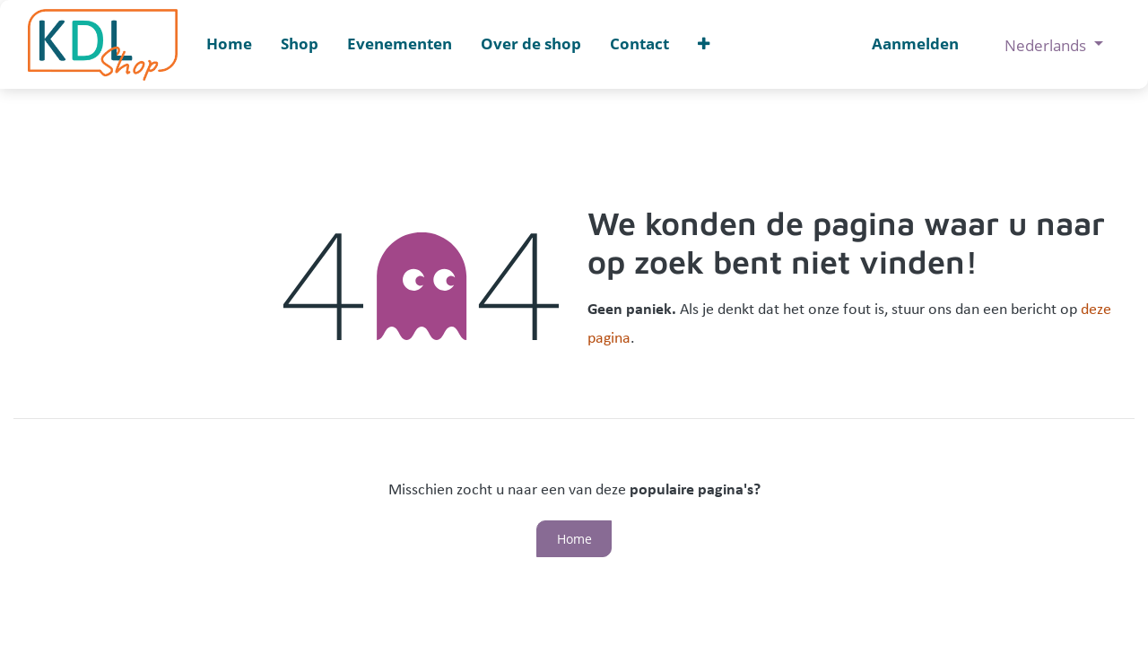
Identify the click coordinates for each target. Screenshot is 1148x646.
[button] (704, 44)
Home (574, 538)
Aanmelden (915, 43)
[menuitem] (229, 44)
